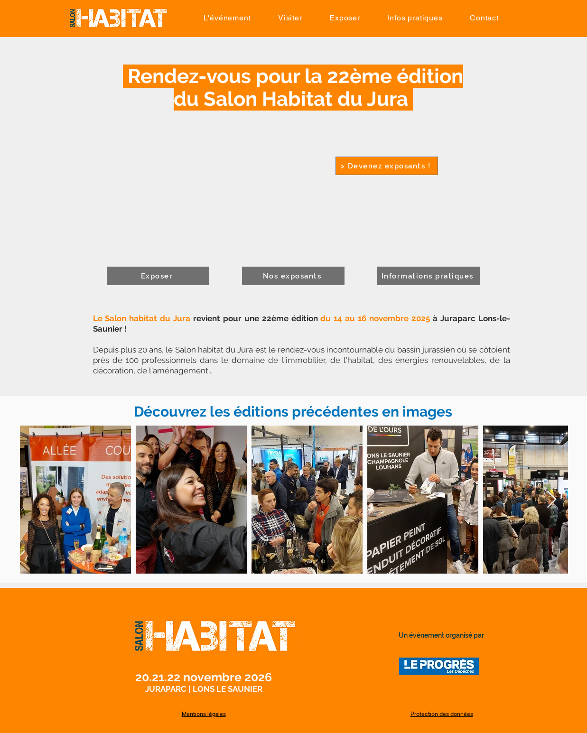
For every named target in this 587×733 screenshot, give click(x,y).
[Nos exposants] (293, 276)
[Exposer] (158, 276)
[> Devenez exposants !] (386, 166)
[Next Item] (551, 500)
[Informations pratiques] (428, 276)
